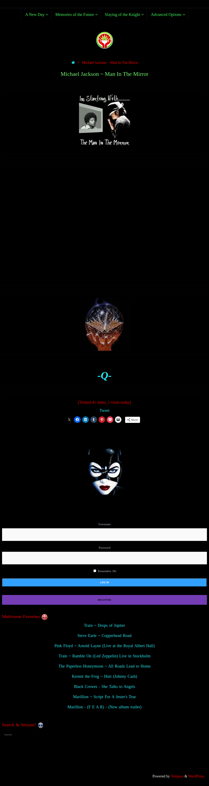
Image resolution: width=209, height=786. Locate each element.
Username (104, 524)
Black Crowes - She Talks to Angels (104, 686)
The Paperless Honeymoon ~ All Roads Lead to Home (104, 666)
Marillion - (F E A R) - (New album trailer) (105, 707)
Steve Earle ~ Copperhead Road (104, 635)
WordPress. (196, 776)
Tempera (177, 776)
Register (104, 599)
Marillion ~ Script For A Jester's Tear (104, 696)
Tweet (105, 410)
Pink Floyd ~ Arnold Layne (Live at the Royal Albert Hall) (104, 645)
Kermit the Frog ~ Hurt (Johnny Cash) (104, 676)
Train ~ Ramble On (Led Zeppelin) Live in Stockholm (104, 656)
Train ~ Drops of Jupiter (104, 625)
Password (104, 547)
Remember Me (104, 571)
